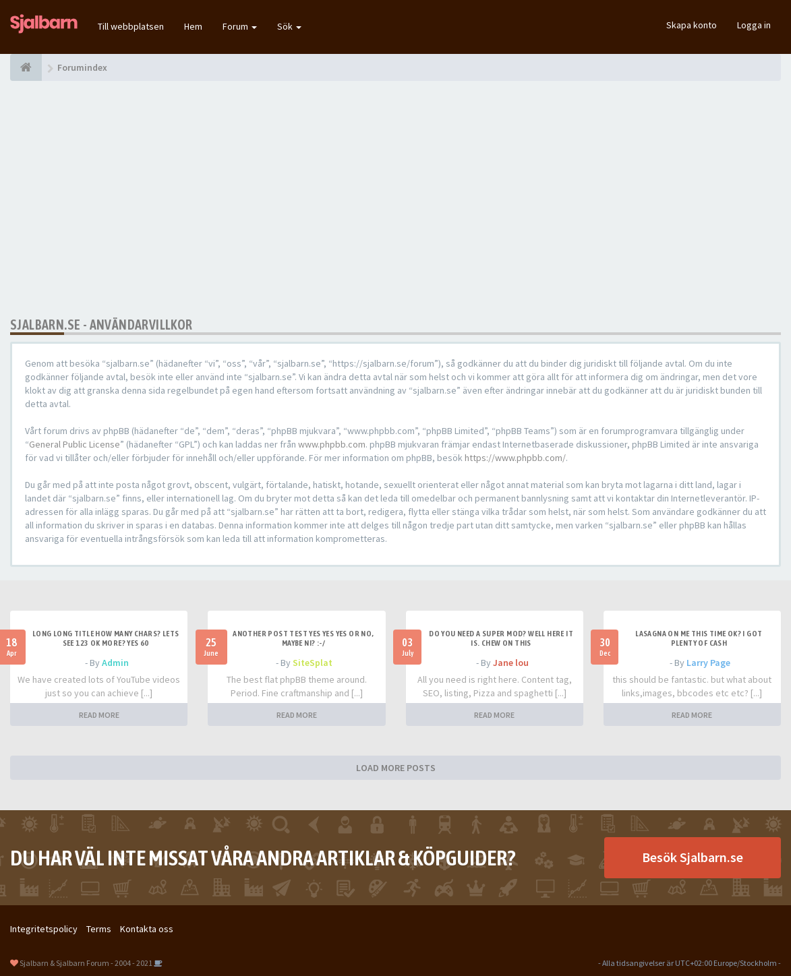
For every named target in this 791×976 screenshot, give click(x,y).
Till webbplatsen (131, 26)
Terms (98, 929)
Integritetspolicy (44, 929)
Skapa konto (691, 25)
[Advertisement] (395, 198)
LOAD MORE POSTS (396, 768)
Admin (115, 663)
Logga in (754, 25)
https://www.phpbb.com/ (515, 458)
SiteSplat (312, 663)
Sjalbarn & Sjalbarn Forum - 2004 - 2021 (86, 963)
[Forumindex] (26, 67)
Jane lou (511, 663)
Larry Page (708, 663)
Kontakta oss (146, 929)
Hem (193, 26)
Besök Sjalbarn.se (692, 857)
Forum (240, 26)
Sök (289, 26)
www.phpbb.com (331, 444)
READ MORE (99, 715)
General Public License (74, 444)
